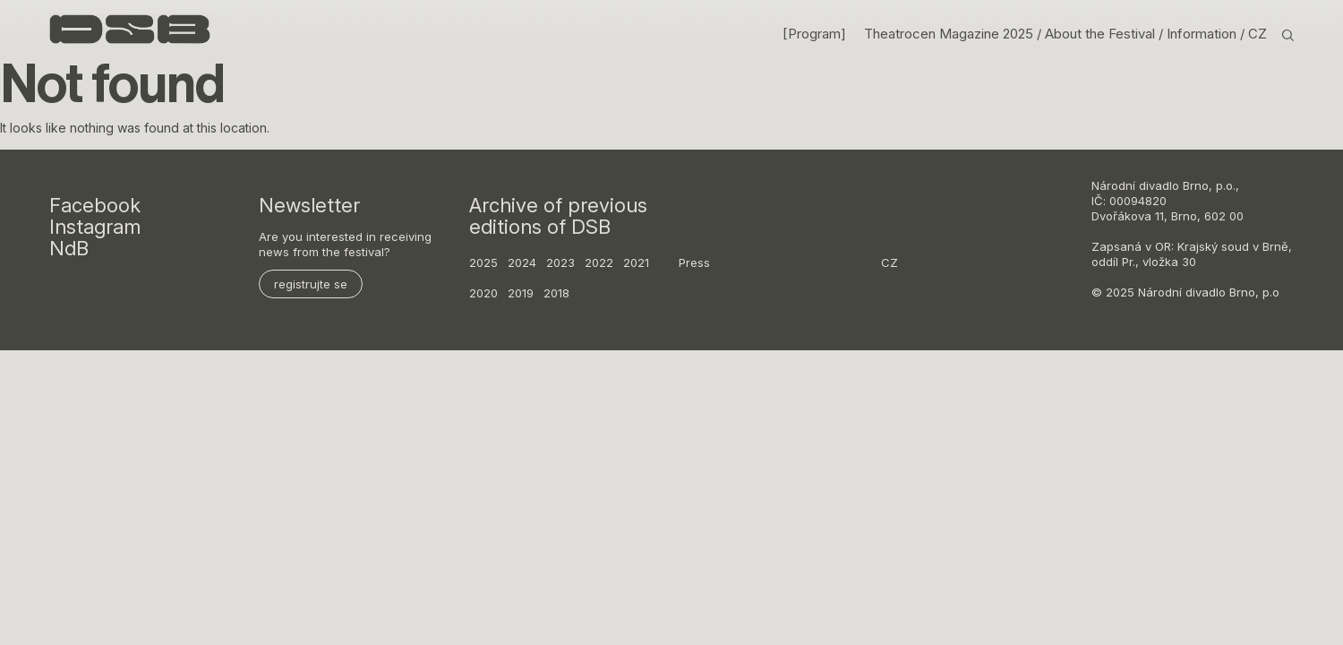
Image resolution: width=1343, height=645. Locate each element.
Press (694, 262)
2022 (599, 262)
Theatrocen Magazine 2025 (948, 34)
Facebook (95, 205)
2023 (560, 262)
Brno (1196, 185)
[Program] (814, 34)
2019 (521, 293)
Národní (1113, 185)
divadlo (1159, 185)
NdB (69, 248)
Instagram (95, 226)
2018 (556, 293)
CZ (1257, 34)
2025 (483, 262)
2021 (636, 262)
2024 (522, 262)
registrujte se (310, 284)
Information (1203, 34)
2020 (483, 293)
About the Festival (1102, 34)
